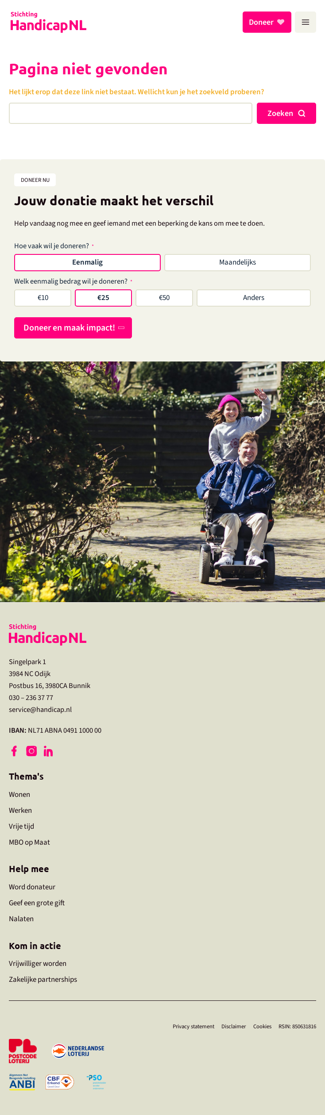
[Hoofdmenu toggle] (305, 22)
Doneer (262, 22)
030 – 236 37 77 (31, 697)
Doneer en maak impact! (69, 328)
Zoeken (280, 113)
